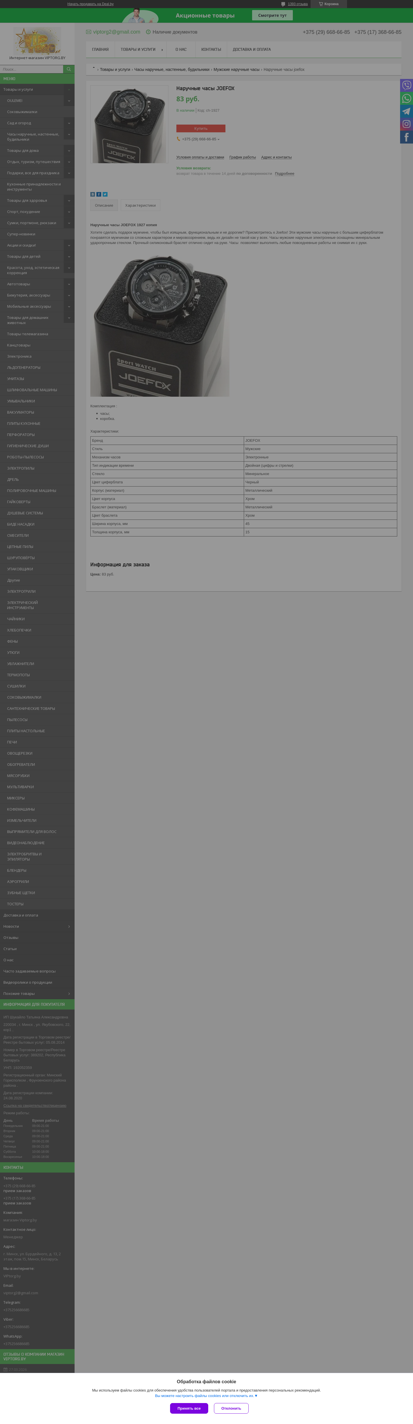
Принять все (189, 1408)
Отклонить (231, 1408)
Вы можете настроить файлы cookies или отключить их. (204, 1396)
